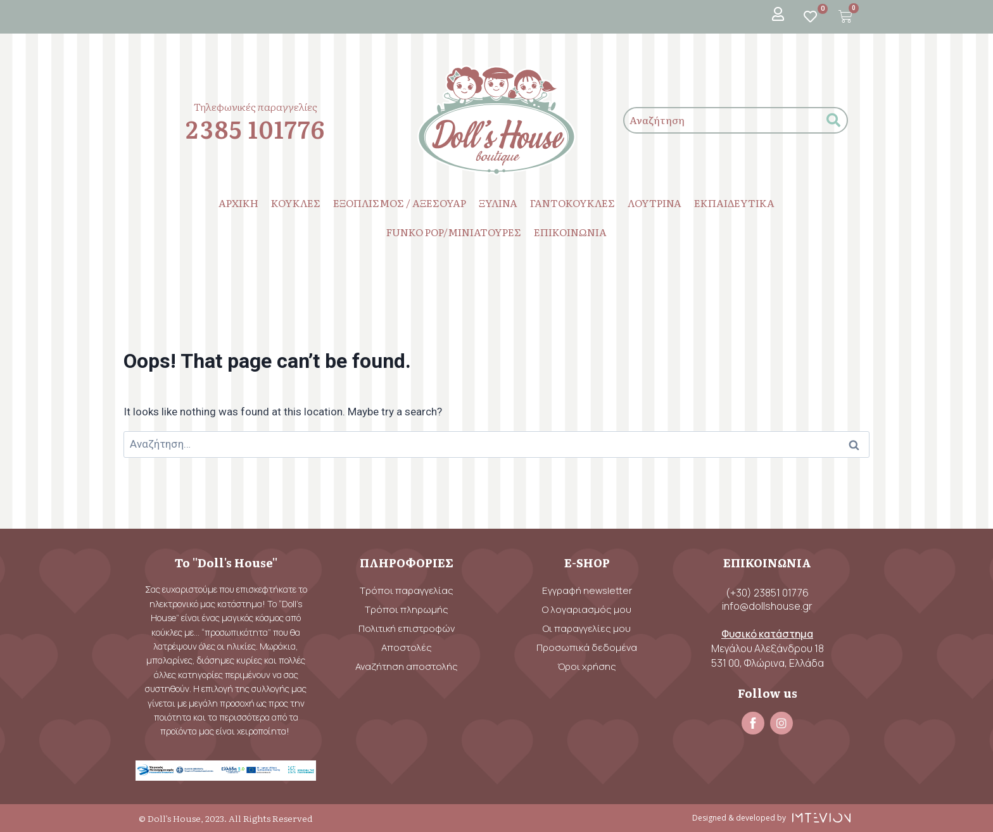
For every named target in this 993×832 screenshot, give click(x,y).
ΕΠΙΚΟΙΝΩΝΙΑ (570, 231)
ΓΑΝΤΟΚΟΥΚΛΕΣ (572, 202)
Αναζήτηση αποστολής (406, 666)
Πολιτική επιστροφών (406, 628)
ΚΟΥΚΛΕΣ (295, 202)
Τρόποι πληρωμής (406, 609)
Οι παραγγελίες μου (587, 628)
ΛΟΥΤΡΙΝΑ (654, 202)
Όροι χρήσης (586, 666)
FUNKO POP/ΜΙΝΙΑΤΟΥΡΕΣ (453, 231)
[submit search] (833, 120)
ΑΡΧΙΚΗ (238, 202)
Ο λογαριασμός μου (586, 609)
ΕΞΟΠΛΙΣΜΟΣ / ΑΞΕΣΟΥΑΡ (399, 202)
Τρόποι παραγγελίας (406, 590)
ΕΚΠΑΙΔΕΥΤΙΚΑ (734, 202)
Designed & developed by (739, 817)
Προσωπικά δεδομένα (586, 647)
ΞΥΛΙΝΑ (498, 202)
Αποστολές (406, 647)
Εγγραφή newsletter (587, 590)
